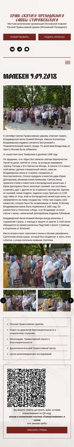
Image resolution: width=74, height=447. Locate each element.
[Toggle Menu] (67, 62)
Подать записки (54, 37)
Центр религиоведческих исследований (30, 354)
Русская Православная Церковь (27, 324)
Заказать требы (37, 430)
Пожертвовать (19, 37)
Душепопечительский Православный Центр (33, 348)
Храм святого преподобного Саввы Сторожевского (37, 17)
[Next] (71, 300)
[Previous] (3, 300)
